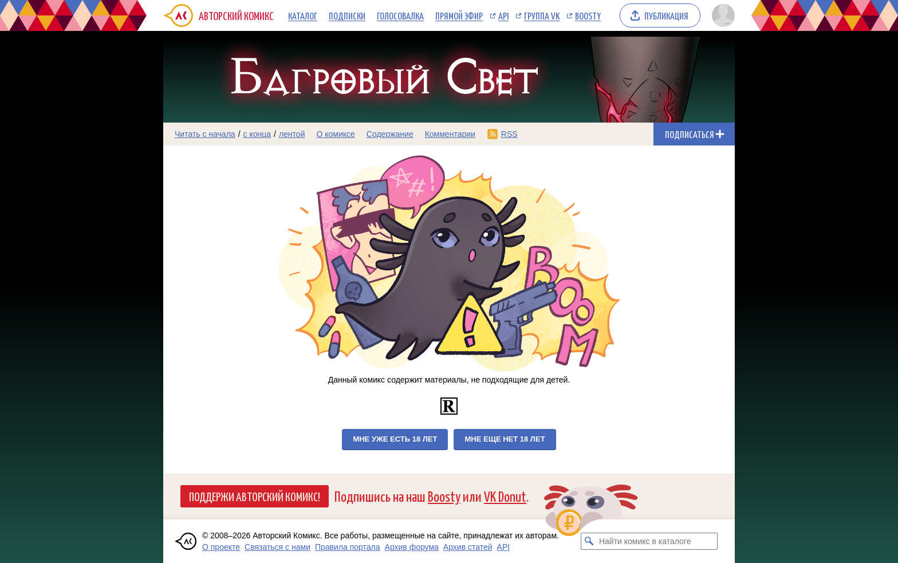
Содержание (390, 134)
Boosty (588, 15)
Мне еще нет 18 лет (504, 439)
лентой (292, 134)
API (503, 15)
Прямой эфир (459, 15)
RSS (509, 134)
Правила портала (347, 547)
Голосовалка (400, 15)
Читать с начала (205, 134)
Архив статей (468, 547)
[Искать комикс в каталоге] (589, 541)
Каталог (302, 15)
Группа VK (542, 15)
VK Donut (505, 496)
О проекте (221, 547)
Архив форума (412, 547)
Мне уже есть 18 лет (395, 439)
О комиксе (335, 134)
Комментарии (450, 134)
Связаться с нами (277, 547)
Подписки (347, 15)
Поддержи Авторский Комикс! (254, 496)
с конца (257, 134)
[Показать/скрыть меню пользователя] (721, 15)
